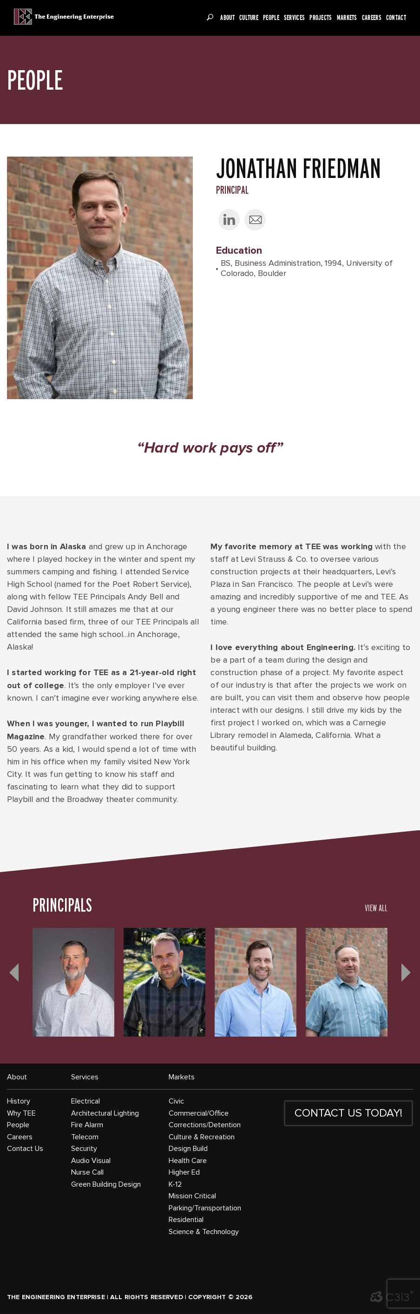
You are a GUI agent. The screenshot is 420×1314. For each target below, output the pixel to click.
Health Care (188, 1160)
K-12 (175, 1184)
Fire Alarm (87, 1125)
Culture (248, 17)
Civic (176, 1101)
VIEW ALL (376, 908)
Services (294, 17)
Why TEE (21, 1113)
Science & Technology (204, 1231)
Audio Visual (91, 1160)
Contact (396, 17)
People (271, 17)
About (227, 17)
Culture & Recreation (202, 1137)
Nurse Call (87, 1172)
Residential (186, 1219)
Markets (347, 17)
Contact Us (25, 1148)
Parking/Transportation (205, 1208)
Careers (371, 17)
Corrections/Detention (205, 1125)
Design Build (188, 1148)
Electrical (85, 1101)
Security (84, 1148)
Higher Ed (184, 1172)
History (18, 1101)
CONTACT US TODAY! (348, 1113)
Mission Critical (192, 1196)
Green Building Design (106, 1184)
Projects (320, 17)
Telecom (84, 1137)
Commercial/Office (199, 1113)
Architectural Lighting (105, 1113)
